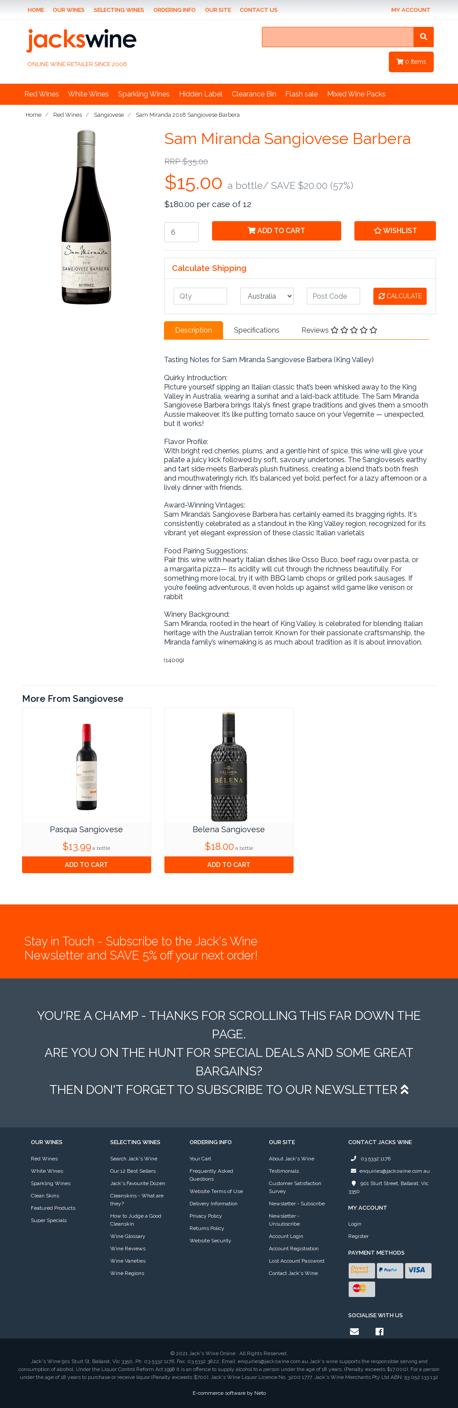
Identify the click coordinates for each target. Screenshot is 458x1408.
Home (36, 10)
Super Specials (49, 1220)
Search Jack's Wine (133, 1159)
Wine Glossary (127, 1236)
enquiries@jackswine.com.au (389, 1171)
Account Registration (294, 1248)
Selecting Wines (119, 10)
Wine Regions (127, 1273)
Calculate (400, 296)
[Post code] (333, 296)
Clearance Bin (254, 94)
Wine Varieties (127, 1261)
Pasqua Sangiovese (86, 829)
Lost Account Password (296, 1261)
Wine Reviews (127, 1248)
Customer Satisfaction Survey (295, 1187)
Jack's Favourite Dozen (137, 1183)
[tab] (193, 330)
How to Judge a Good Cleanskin (135, 1220)
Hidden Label (201, 94)
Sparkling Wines (144, 94)
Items (411, 61)
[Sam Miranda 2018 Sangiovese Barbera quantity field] (181, 232)
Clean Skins (45, 1196)
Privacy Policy (206, 1216)
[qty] (200, 296)
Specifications (256, 330)
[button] (395, 231)
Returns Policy (207, 1228)
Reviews (339, 330)
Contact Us (259, 10)
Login (354, 1224)
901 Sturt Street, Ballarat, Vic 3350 (388, 1186)
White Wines (88, 94)
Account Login (286, 1236)
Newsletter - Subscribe (297, 1204)
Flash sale (301, 94)
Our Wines (69, 10)
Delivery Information (214, 1204)
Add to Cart (276, 230)
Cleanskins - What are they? (137, 1200)
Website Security (210, 1241)
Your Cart (200, 1159)
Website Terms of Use (216, 1191)
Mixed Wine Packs (356, 94)
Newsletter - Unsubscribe (284, 1220)
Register (358, 1236)
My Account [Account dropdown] (411, 10)
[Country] (267, 296)
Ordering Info (174, 10)
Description (193, 330)
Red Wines (41, 94)
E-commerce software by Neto (229, 1393)
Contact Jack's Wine (293, 1273)
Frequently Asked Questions (211, 1175)
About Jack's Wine (291, 1159)
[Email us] (354, 1331)
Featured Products (53, 1208)
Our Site (218, 10)
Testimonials (284, 1171)
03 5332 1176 (369, 1159)
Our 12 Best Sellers (133, 1171)
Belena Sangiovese (229, 829)
